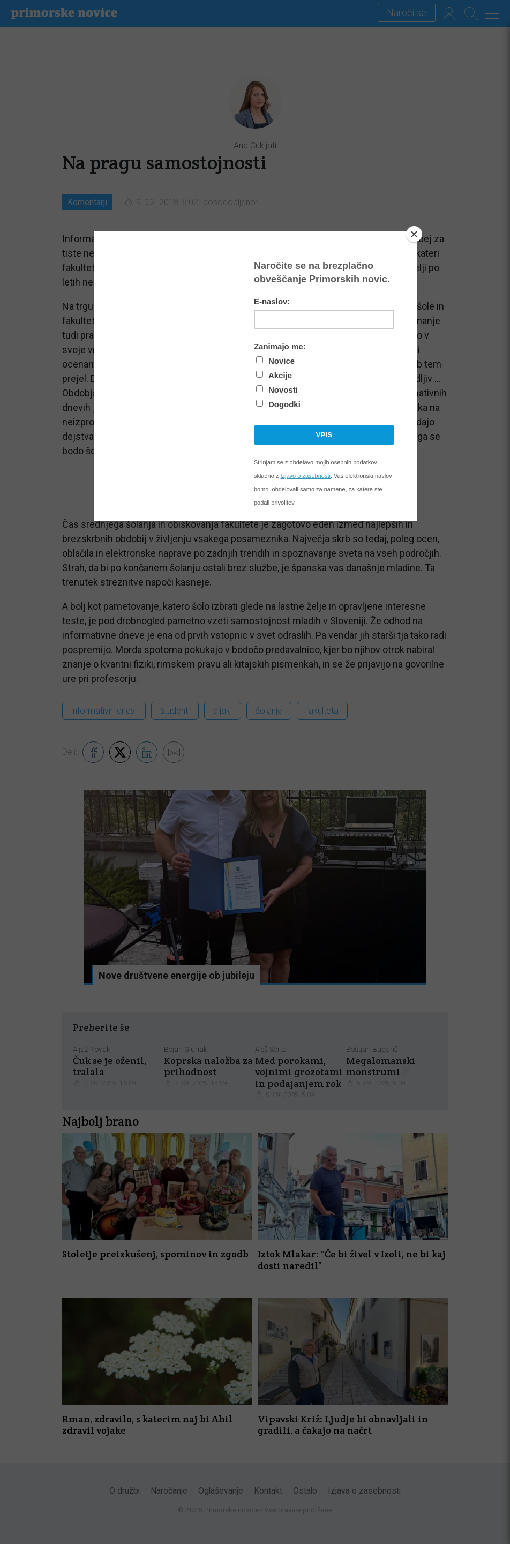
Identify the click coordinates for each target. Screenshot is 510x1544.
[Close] (414, 234)
